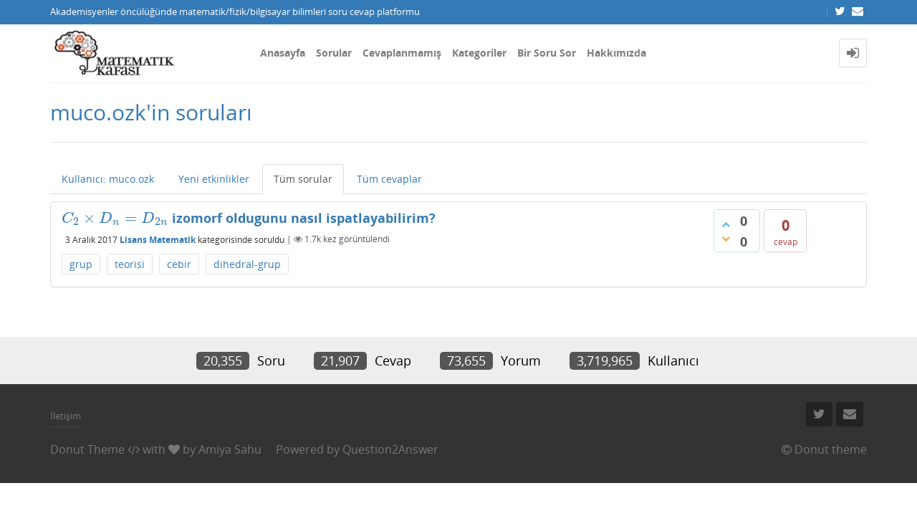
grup (80, 264)
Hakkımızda (616, 52)
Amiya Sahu (229, 449)
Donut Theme (87, 449)
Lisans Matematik (158, 239)
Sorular (334, 52)
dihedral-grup (247, 264)
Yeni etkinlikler (213, 179)
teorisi (130, 264)
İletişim (65, 415)
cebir (179, 264)
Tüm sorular (303, 179)
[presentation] (115, 217)
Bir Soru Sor (546, 52)
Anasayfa (282, 52)
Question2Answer (390, 449)
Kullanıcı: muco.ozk (108, 179)
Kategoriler (479, 52)
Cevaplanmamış (402, 52)
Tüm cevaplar (389, 179)
